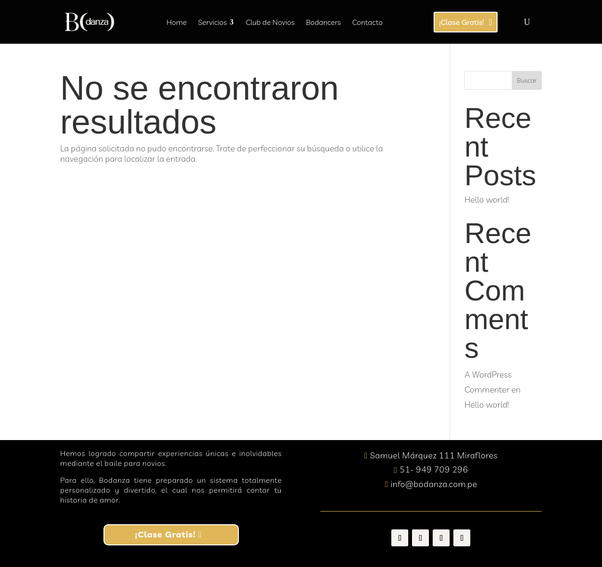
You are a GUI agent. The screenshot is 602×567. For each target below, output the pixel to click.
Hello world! (486, 199)
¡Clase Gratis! (165, 534)
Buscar (527, 80)
